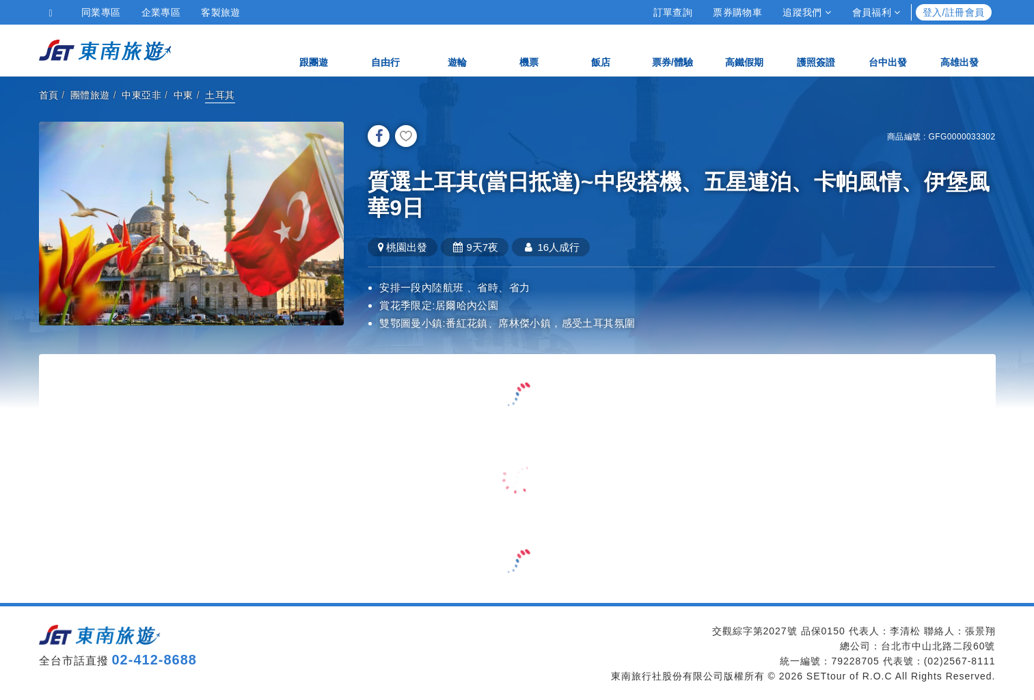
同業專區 (101, 12)
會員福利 (876, 12)
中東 (183, 95)
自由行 (385, 49)
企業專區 (161, 12)
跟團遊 (313, 49)
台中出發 (888, 49)
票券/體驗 (672, 49)
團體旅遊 (90, 95)
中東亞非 (141, 95)
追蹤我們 (807, 12)
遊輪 (457, 49)
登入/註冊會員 (954, 12)
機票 (529, 49)
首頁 (49, 95)
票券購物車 (737, 12)
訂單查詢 (673, 12)
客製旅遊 (221, 12)
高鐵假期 (744, 49)
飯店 (600, 49)
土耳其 (219, 95)
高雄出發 (959, 49)
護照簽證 (816, 49)
